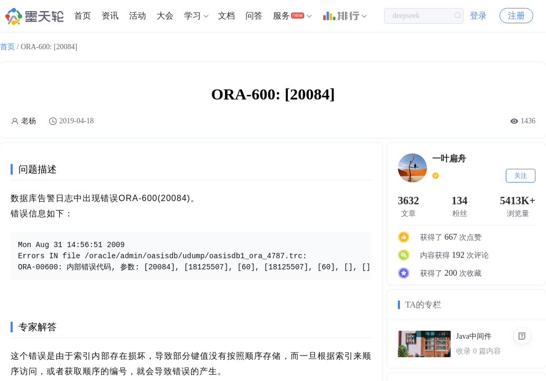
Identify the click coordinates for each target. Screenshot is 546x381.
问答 (253, 15)
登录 (478, 15)
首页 (82, 15)
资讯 (110, 15)
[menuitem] (82, 16)
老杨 (28, 121)
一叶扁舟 (449, 158)
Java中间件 (474, 336)
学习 (192, 15)
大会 (165, 15)
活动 (137, 15)
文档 (226, 15)
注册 (516, 15)
